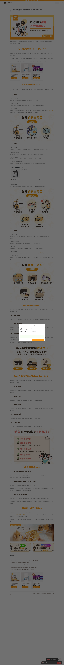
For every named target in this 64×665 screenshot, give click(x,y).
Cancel (26, 340)
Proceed (38, 340)
